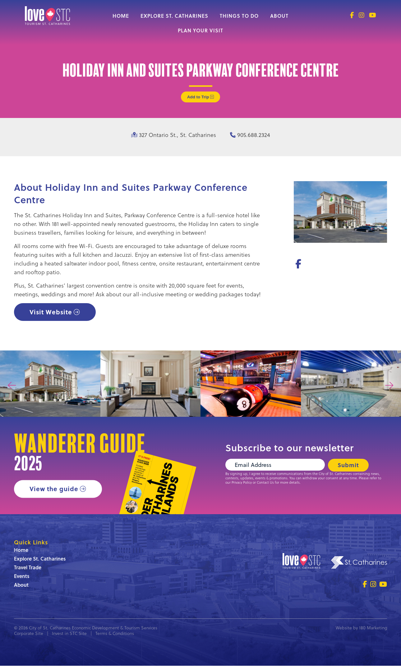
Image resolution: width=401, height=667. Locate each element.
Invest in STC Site (69, 634)
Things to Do (239, 15)
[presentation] (12, 386)
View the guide (54, 489)
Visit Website (51, 312)
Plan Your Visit (200, 30)
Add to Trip (200, 97)
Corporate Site (28, 634)
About (279, 15)
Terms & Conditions (114, 634)
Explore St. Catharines (174, 15)
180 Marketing (373, 629)
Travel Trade (27, 568)
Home (121, 15)
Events (21, 577)
